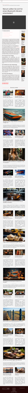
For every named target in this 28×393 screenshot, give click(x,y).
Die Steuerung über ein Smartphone (8, 32)
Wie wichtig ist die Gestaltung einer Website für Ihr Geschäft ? (12, 282)
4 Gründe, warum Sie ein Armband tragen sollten (19, 296)
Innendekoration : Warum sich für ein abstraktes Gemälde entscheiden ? (19, 137)
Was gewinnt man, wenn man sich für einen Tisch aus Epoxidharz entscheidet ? (13, 202)
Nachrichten (17, 47)
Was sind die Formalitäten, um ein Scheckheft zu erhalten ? (23, 67)
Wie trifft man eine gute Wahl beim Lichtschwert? (7, 177)
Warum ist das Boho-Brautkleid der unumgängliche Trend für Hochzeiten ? (13, 162)
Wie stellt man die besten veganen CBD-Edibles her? (12, 360)
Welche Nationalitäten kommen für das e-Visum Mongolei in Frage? (19, 177)
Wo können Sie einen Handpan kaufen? (7, 256)
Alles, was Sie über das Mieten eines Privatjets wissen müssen (7, 374)
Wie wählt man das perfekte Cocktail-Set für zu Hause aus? (20, 97)
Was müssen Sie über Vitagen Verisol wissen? (7, 296)
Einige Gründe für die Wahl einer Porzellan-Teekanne (23, 42)
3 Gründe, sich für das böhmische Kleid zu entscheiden (23, 55)
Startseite (3, 4)
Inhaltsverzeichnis (6, 30)
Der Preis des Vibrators (6, 36)
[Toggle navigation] (2, 1)
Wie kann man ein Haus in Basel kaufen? (8, 335)
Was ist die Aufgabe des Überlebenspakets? (19, 217)
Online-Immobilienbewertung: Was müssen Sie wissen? (19, 335)
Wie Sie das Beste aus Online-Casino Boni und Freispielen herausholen (7, 137)
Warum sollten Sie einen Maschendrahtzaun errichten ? (13, 321)
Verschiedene (7, 4)
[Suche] (5, 388)
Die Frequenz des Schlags (6, 33)
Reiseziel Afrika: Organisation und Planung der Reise (8, 218)
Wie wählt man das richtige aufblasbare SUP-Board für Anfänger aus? (13, 122)
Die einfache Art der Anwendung (7, 35)
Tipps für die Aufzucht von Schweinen (20, 374)
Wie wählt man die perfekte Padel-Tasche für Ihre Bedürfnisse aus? (8, 97)
